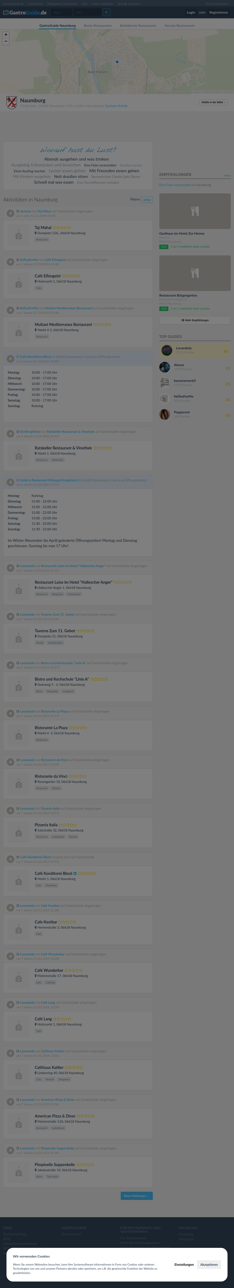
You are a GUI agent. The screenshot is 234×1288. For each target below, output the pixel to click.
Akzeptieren (209, 1264)
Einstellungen (184, 1264)
